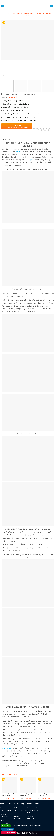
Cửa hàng (13, 14)
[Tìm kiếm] (51, 6)
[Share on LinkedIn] (49, 129)
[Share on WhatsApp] (34, 129)
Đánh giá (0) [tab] (13, 139)
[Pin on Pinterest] (46, 129)
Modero (19, 152)
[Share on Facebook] (37, 129)
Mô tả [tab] (4, 139)
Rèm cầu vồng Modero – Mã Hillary (45, 794)
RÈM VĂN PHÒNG (23, 14)
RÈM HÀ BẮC (7, 748)
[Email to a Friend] (43, 129)
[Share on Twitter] (40, 129)
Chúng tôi (29, 159)
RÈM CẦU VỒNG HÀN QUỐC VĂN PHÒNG (38, 14)
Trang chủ (6, 14)
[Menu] (2, 6)
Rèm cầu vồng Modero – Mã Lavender (9, 794)
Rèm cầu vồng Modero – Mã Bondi (27, 794)
